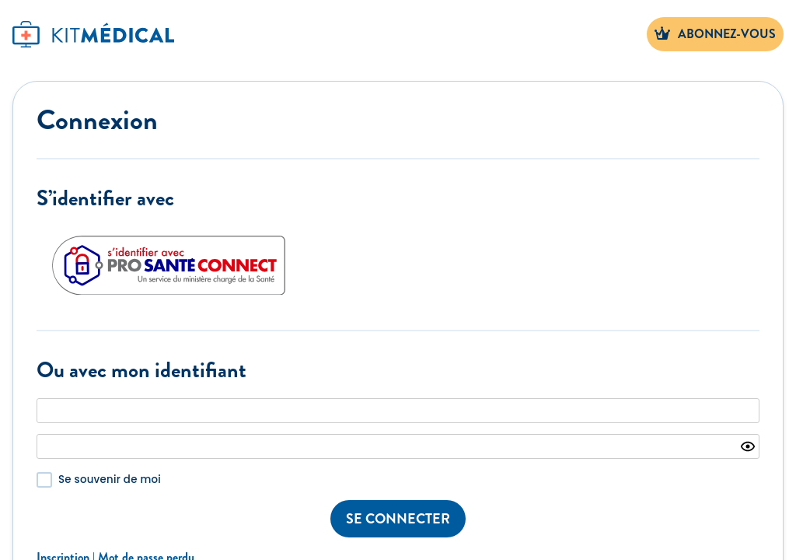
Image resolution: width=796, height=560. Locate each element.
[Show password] (747, 446)
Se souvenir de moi (109, 479)
